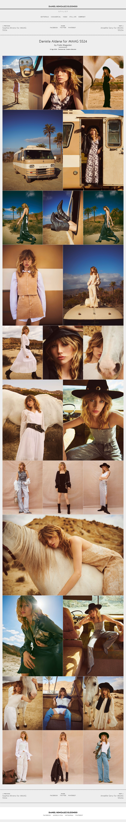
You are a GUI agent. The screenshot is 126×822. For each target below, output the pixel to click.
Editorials (45, 17)
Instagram (69, 815)
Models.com (58, 815)
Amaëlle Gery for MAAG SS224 (112, 29)
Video (65, 17)
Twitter (63, 28)
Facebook (54, 28)
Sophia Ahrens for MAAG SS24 (14, 29)
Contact (82, 17)
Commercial (56, 17)
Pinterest (72, 28)
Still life (72, 17)
